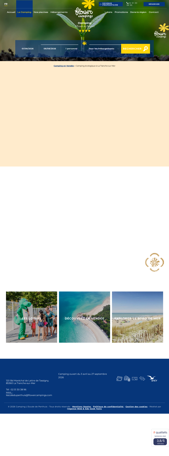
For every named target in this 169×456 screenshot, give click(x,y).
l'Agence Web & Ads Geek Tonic (84, 409)
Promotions (121, 12)
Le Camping (24, 12)
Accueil (11, 12)
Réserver (154, 4)
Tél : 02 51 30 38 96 (16, 389)
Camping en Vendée (64, 66)
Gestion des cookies (137, 407)
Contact (154, 12)
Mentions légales (82, 407)
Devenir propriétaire (109, 4)
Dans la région (138, 12)
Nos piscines (41, 12)
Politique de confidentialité (108, 407)
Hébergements (59, 12)
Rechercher (129, 49)
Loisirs (108, 12)
